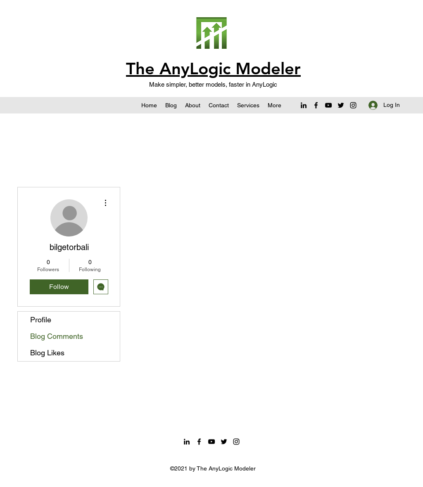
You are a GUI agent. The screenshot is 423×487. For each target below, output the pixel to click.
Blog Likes (47, 352)
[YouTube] (328, 105)
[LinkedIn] (303, 105)
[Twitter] (341, 105)
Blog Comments (56, 336)
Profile (40, 319)
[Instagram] (353, 105)
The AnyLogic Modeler (213, 68)
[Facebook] (316, 105)
